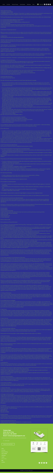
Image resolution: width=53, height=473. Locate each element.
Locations (3, 462)
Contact (3, 457)
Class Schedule (4, 453)
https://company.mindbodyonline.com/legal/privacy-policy (19, 422)
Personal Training (5, 451)
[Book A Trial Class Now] (8, 444)
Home (3, 448)
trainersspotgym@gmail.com (16, 435)
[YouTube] (46, 4)
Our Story (3, 450)
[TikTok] (44, 4)
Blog (2, 460)
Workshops (4, 455)
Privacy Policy (4, 458)
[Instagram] (50, 4)
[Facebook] (48, 4)
